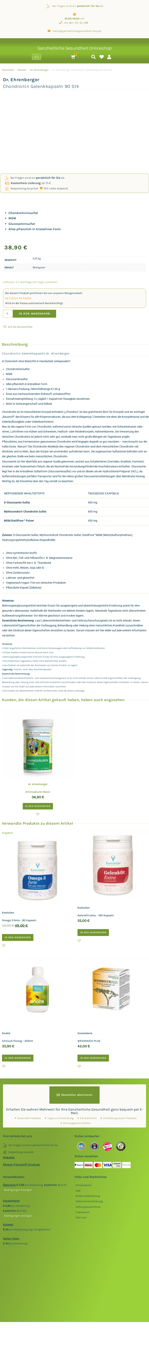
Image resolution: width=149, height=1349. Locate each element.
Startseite (8, 69)
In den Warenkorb (34, 313)
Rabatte (8, 1157)
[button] (17, 326)
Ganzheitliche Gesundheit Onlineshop (74, 48)
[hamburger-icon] (36, 57)
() (18, 1190)
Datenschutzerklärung (89, 1201)
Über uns (80, 1217)
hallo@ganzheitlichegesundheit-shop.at (74, 31)
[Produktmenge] (8, 314)
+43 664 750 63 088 (74, 22)
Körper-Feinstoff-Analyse (21, 1164)
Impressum (82, 1212)
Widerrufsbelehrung (87, 1196)
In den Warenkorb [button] (38, 806)
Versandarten (83, 1185)
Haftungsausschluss (88, 1207)
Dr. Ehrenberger (39, 69)
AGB (78, 1190)
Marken (22, 69)
